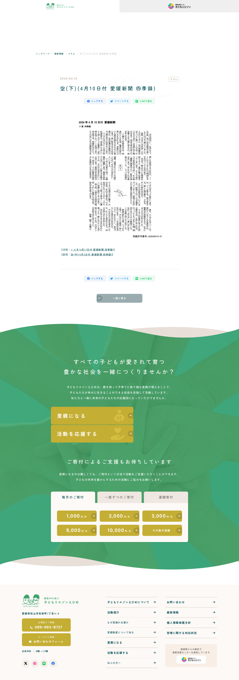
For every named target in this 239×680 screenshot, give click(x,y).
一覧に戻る (119, 300)
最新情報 (59, 53)
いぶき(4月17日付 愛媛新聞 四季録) (92, 250)
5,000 (77, 517)
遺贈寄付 (166, 482)
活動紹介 (113, 600)
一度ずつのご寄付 (119, 482)
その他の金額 (161, 517)
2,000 (119, 501)
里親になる (114, 630)
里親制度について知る (120, 619)
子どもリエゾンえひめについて (128, 589)
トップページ (43, 53)
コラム (71, 53)
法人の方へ (114, 650)
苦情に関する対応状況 (182, 620)
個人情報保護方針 (179, 610)
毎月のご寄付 (73, 482)
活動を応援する (117, 640)
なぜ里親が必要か (118, 610)
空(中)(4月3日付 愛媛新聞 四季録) (91, 255)
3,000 (162, 501)
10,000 (119, 517)
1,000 (77, 501)
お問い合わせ (176, 589)
